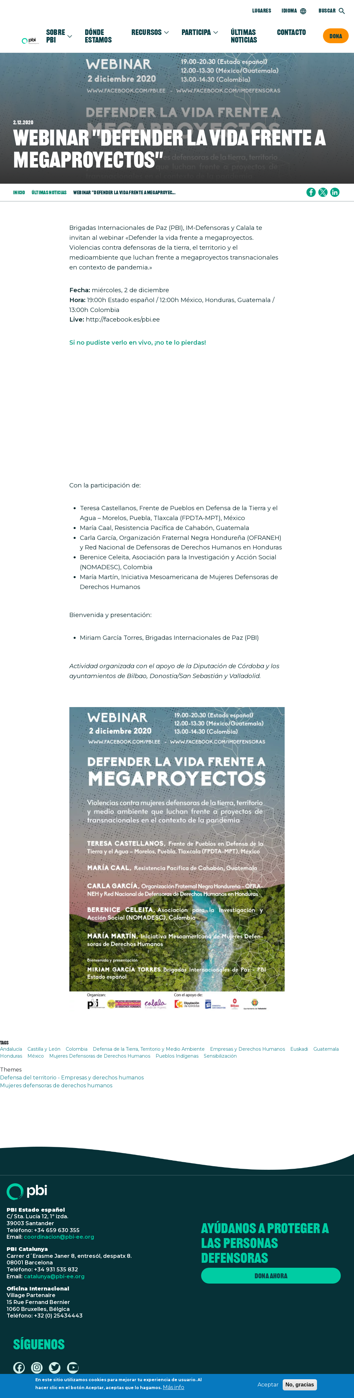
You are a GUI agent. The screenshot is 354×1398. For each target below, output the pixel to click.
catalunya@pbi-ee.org (54, 1276)
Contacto (291, 32)
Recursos (146, 32)
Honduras (11, 1056)
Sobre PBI (55, 36)
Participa (196, 32)
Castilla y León (43, 1049)
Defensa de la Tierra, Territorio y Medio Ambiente (149, 1049)
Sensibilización (220, 1056)
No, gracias (300, 1384)
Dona (336, 36)
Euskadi (299, 1049)
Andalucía (11, 1049)
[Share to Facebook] (311, 192)
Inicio (19, 192)
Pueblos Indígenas (177, 1056)
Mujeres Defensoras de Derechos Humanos (99, 1056)
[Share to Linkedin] (334, 192)
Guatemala (326, 1049)
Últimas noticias (244, 36)
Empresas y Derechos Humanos (247, 1049)
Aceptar (268, 1385)
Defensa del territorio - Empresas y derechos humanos (72, 1077)
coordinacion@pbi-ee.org (59, 1237)
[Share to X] (323, 192)
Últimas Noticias (49, 192)
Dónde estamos (98, 36)
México (35, 1056)
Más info (173, 1387)
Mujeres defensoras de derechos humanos (56, 1085)
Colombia (77, 1049)
